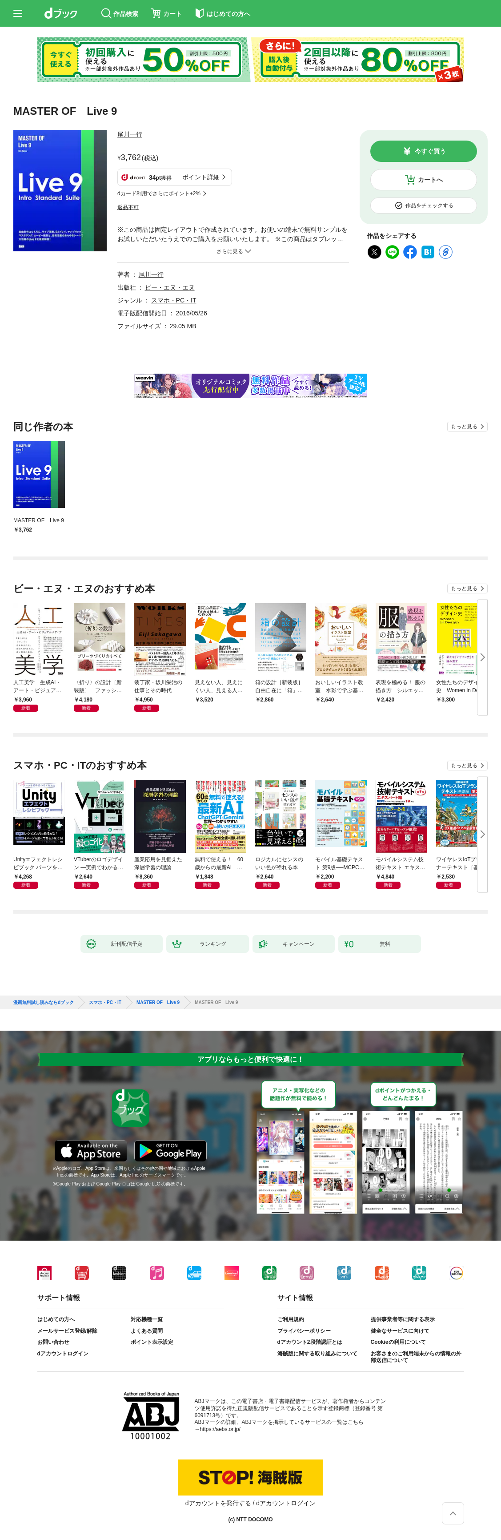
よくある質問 (147, 1331)
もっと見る (464, 426)
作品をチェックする (429, 205)
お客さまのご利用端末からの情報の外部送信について (416, 1357)
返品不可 (128, 207)
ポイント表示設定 (152, 1342)
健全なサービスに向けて (400, 1331)
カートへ (430, 179)
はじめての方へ (56, 1319)
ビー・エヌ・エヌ (170, 287)
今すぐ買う (430, 151)
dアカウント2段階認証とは (309, 1342)
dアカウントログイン (62, 1354)
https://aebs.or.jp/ (220, 1429)
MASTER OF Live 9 (158, 1002)
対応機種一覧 (147, 1319)
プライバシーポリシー (304, 1331)
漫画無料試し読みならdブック (43, 1002)
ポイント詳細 (201, 177)
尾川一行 (129, 134)
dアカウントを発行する (218, 1503)
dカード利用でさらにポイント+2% (158, 193)
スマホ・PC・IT (173, 300)
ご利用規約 (290, 1319)
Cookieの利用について (398, 1342)
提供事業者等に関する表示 (403, 1319)
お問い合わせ (53, 1342)
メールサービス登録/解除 (67, 1331)
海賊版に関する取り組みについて (317, 1354)
